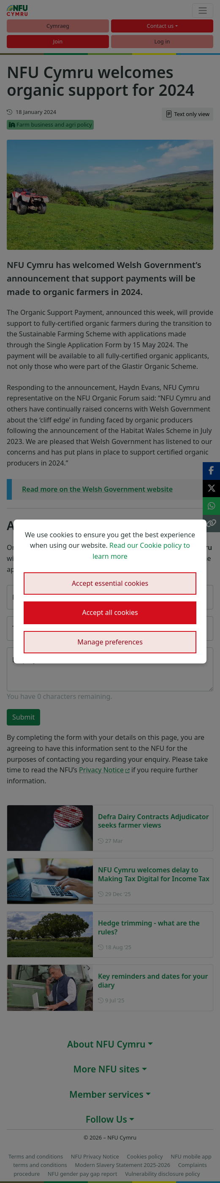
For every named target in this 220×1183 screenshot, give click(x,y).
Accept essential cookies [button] (110, 583)
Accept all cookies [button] (110, 612)
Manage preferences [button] (110, 642)
